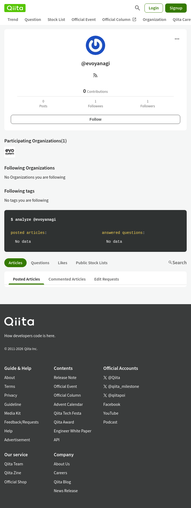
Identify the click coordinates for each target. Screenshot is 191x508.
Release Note (65, 377)
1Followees (95, 103)
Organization (154, 19)
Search (177, 262)
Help (8, 430)
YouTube (110, 413)
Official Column (119, 19)
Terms (9, 386)
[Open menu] (177, 39)
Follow (95, 119)
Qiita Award (64, 422)
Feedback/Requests (21, 422)
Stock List (56, 19)
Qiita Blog (62, 481)
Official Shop (15, 481)
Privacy (10, 395)
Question (32, 19)
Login (154, 7)
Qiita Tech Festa (67, 413)
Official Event (84, 19)
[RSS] (95, 75)
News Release (66, 490)
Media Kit (12, 413)
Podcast (110, 422)
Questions (40, 262)
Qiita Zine (12, 472)
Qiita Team (13, 463)
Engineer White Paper (72, 430)
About (9, 377)
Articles (15, 262)
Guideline (12, 404)
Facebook (111, 404)
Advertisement (17, 439)
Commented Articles (67, 279)
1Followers (147, 103)
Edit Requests (106, 279)
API (56, 439)
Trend (13, 19)
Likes (62, 262)
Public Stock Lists (92, 262)
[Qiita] (15, 8)
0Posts (43, 103)
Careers (60, 472)
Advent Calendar (68, 404)
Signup (175, 7)
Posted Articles (26, 279)
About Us (62, 463)
